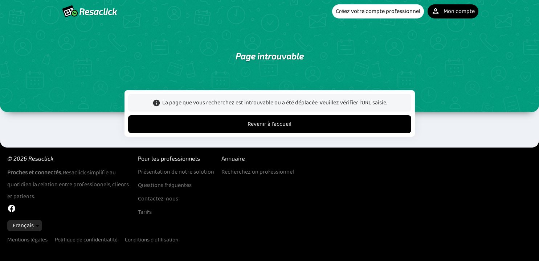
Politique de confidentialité (86, 239)
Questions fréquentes (165, 185)
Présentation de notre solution (176, 172)
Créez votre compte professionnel (378, 11)
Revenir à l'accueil (269, 124)
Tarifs (145, 212)
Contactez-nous (158, 199)
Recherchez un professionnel (257, 172)
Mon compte (453, 11)
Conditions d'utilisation (151, 239)
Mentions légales (27, 239)
